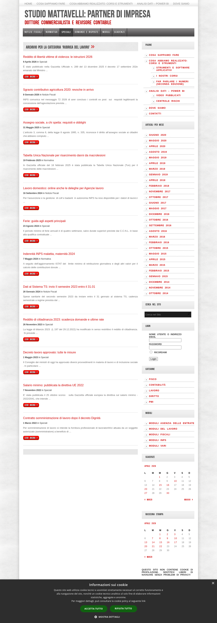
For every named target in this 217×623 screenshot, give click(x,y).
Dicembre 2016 (159, 214)
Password (155, 344)
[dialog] (108, 601)
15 (160, 485)
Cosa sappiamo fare (51, 3)
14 (153, 542)
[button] (108, 617)
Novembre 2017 (159, 191)
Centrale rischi (168, 101)
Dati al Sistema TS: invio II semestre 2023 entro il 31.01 (59, 286)
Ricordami (158, 352)
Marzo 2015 (157, 265)
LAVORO (154, 390)
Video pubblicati (168, 95)
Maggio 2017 (158, 208)
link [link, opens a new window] (143, 601)
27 (146, 493)
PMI (151, 402)
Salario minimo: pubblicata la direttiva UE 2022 (53, 385)
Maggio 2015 (158, 253)
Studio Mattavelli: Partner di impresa (87, 13)
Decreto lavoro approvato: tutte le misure (49, 352)
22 (160, 546)
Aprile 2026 (150, 466)
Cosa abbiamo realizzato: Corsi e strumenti (101, 3)
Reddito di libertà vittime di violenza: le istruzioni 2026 (58, 56)
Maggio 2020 (158, 140)
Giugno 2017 (157, 203)
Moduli (106, 32)
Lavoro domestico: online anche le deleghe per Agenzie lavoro (63, 188)
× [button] (213, 583)
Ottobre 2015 (158, 248)
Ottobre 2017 (158, 197)
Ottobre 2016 (158, 220)
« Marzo (148, 499)
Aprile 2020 (157, 146)
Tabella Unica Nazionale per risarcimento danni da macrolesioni (64, 155)
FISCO (153, 379)
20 (146, 489)
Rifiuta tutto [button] (123, 608)
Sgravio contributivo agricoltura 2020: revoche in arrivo (58, 89)
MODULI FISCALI (159, 434)
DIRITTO (154, 396)
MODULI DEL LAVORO (163, 429)
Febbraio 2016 (159, 242)
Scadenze (119, 32)
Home (28, 3)
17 (175, 542)
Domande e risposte (87, 32)
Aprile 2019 (157, 163)
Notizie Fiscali (33, 32)
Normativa (52, 32)
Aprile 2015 (157, 259)
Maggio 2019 (158, 157)
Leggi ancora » (31, 76)
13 (146, 542)
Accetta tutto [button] (94, 608)
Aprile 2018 (157, 180)
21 (153, 546)
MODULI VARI (157, 446)
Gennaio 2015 (158, 276)
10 (175, 481)
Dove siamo (181, 3)
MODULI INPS (157, 440)
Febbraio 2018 (159, 186)
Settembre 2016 (160, 225)
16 (167, 485)
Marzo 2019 (157, 169)
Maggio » (188, 499)
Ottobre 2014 (158, 293)
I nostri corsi (167, 76)
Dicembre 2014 (159, 282)
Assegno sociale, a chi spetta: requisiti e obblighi (54, 122)
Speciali (66, 32)
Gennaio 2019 (158, 174)
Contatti (155, 113)
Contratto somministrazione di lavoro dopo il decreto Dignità (61, 418)
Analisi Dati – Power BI (153, 3)
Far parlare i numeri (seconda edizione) (172, 82)
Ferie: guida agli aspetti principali (44, 221)
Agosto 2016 (158, 231)
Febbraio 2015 (159, 270)
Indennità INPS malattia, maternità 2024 (49, 253)
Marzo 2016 (157, 237)
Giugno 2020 (157, 135)
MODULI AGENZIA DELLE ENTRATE (172, 423)
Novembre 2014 (159, 287)
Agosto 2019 (158, 152)
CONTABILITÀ (157, 385)
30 (167, 493)
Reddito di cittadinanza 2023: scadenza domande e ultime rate (63, 319)
